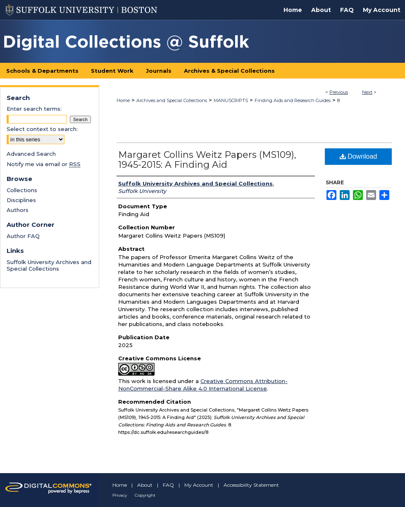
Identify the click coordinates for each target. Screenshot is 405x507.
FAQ (168, 485)
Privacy (119, 495)
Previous (338, 92)
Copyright (145, 495)
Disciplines (21, 200)
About (144, 485)
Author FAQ (23, 236)
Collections (22, 190)
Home (123, 100)
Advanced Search (31, 153)
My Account (198, 485)
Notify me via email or (44, 164)
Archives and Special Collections (171, 100)
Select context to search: (42, 129)
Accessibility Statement (251, 485)
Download (358, 156)
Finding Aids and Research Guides (293, 100)
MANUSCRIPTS (231, 100)
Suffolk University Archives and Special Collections (49, 265)
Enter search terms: (34, 108)
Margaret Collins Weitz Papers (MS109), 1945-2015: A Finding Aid (207, 159)
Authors (18, 210)
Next (367, 92)
